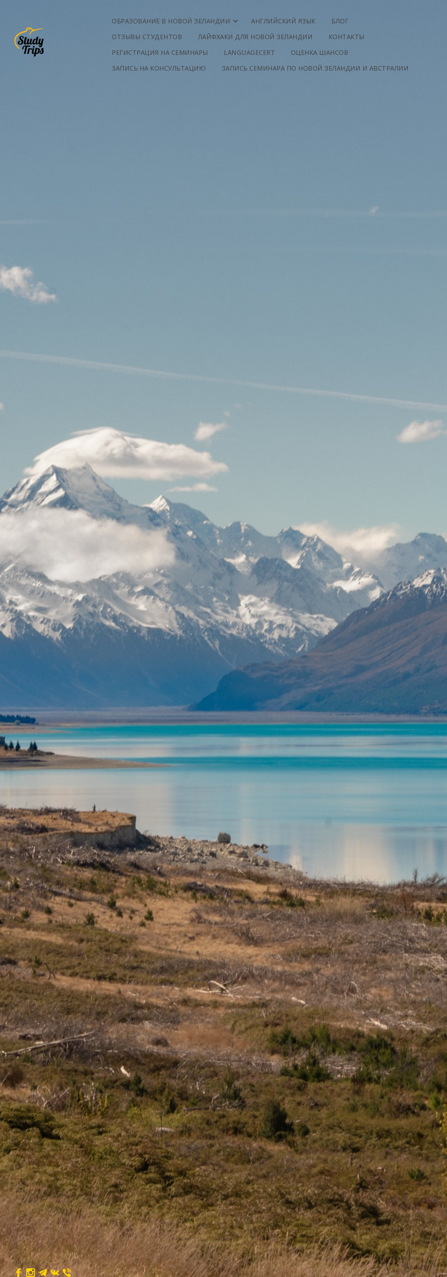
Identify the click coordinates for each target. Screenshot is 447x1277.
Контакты (347, 37)
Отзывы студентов (147, 37)
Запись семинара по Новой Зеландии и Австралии (315, 68)
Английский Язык (283, 21)
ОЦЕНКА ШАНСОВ (320, 52)
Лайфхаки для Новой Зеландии (255, 37)
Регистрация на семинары (160, 52)
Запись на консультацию (159, 68)
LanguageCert (249, 52)
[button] (174, 18)
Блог (340, 21)
